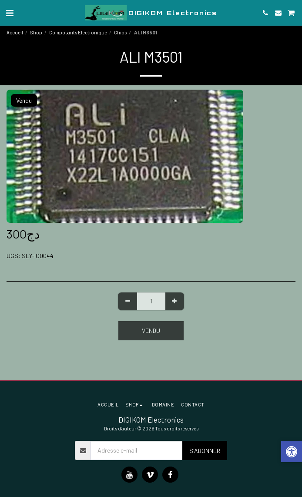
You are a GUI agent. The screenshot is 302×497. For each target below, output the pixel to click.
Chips (120, 32)
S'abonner (204, 450)
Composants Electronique (78, 32)
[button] (9, 12)
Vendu (151, 330)
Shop (36, 32)
